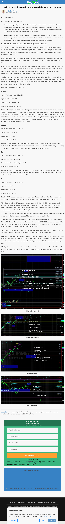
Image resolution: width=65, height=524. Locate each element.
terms (22, 461)
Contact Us (24, 500)
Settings (53, 502)
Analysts (11, 500)
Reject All (43, 520)
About (4, 500)
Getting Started (35, 500)
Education (45, 500)
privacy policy (29, 461)
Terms (53, 500)
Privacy (59, 500)
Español (46, 502)
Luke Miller (4, 412)
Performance (22, 502)
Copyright (12, 502)
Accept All (52, 520)
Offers (40, 502)
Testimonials (32, 502)
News (17, 500)
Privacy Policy (48, 516)
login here (39, 425)
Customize (13, 520)
